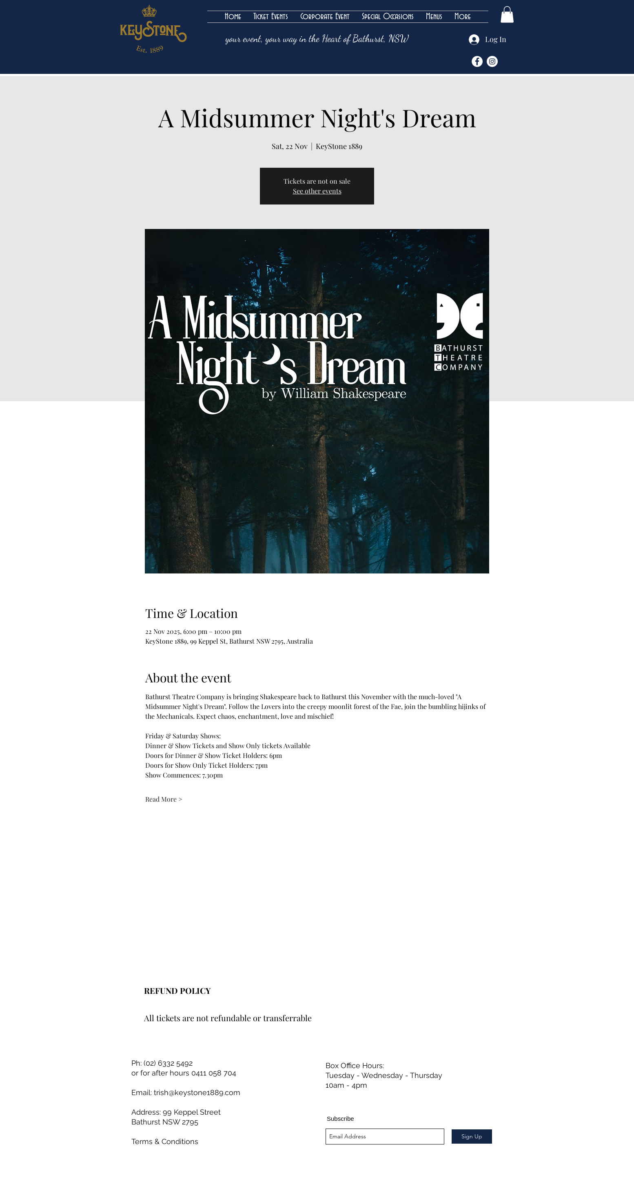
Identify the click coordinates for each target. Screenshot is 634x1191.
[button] (507, 14)
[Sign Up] (472, 1136)
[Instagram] (492, 61)
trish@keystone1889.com (197, 1092)
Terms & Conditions (164, 1141)
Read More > (163, 799)
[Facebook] (477, 61)
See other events (317, 191)
